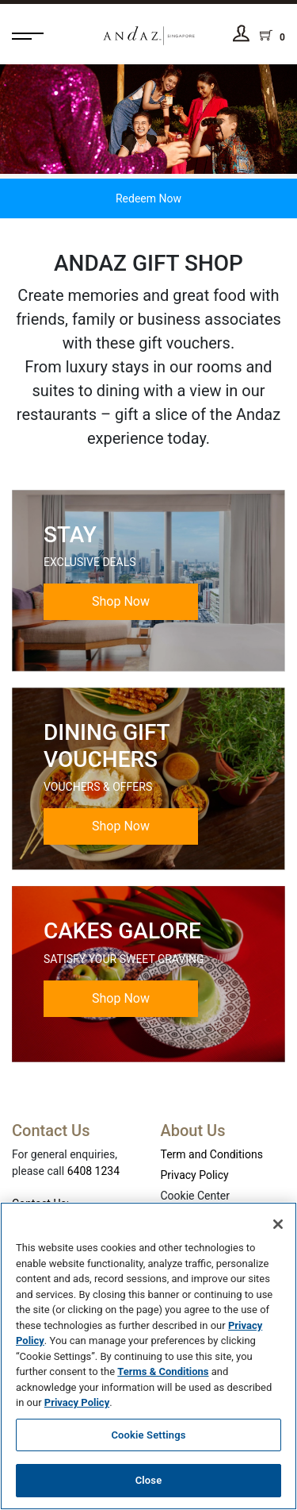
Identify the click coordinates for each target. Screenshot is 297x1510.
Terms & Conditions (162, 1371)
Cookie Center (195, 1195)
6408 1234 (93, 1171)
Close (148, 1480)
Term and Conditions (212, 1154)
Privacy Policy (195, 1175)
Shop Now (121, 601)
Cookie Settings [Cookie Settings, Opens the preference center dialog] (148, 1435)
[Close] (278, 1224)
